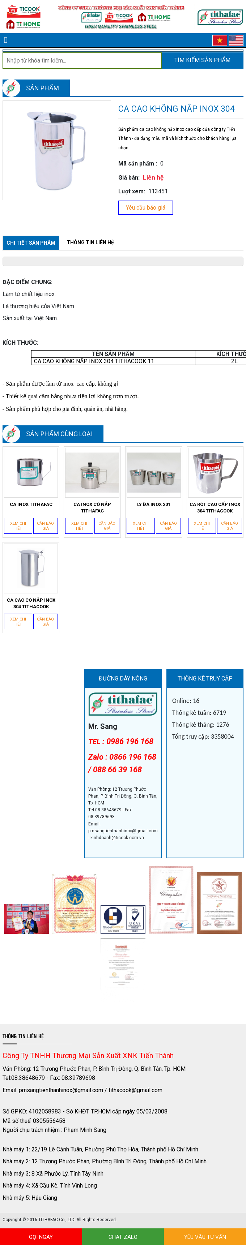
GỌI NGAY (41, 1237)
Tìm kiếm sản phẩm (202, 60)
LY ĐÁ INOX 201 (153, 504)
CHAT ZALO (123, 1237)
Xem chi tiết (18, 526)
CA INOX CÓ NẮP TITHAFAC (92, 508)
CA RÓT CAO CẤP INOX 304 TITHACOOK (215, 508)
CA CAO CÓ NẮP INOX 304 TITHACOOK (31, 603)
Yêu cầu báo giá (145, 207)
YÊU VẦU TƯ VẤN (205, 1237)
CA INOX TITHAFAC (31, 504)
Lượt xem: (131, 191)
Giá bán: (129, 177)
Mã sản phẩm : (137, 163)
